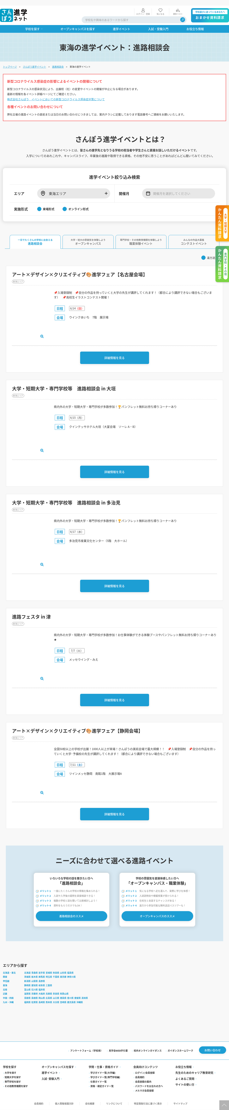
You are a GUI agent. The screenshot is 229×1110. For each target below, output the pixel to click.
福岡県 (27, 1002)
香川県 (70, 998)
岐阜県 (42, 985)
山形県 (63, 972)
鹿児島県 (71, 1002)
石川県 (35, 989)
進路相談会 (58, 61)
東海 (5, 985)
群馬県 (42, 977)
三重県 (49, 985)
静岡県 (27, 985)
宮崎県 (63, 1002)
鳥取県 (27, 998)
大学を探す (10, 1073)
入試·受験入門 (51, 1079)
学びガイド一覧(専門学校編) (105, 1077)
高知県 (85, 998)
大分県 (56, 1002)
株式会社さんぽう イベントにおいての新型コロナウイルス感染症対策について (56, 93)
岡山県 (42, 998)
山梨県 (35, 981)
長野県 (42, 981)
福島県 (70, 972)
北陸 (5, 989)
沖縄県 (80, 1002)
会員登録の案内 (143, 1082)
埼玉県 (49, 977)
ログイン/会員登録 (145, 1073)
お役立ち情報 (183, 1067)
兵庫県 (49, 994)
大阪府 (42, 994)
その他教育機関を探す (16, 1086)
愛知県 (35, 985)
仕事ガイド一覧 (99, 1082)
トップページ (10, 61)
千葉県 (56, 977)
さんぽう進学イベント (34, 61)
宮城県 (49, 972)
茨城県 (27, 977)
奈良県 (56, 994)
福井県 (42, 989)
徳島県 (63, 998)
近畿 (5, 994)
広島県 (49, 998)
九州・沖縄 (8, 1002)
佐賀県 (35, 1002)
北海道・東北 (9, 972)
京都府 (35, 994)
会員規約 (139, 1077)
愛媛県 (78, 998)
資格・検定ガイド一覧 (102, 1086)
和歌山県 (64, 994)
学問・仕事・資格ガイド (104, 1067)
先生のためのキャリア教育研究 (194, 1073)
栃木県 (35, 977)
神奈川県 (71, 977)
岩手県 (42, 972)
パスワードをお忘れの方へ (149, 1086)
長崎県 (42, 1002)
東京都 (63, 977)
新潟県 (27, 981)
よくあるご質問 (184, 1079)
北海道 (27, 972)
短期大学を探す (13, 1077)
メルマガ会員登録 (144, 1091)
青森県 (35, 972)
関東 (5, 977)
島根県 (35, 998)
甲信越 (6, 981)
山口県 (56, 998)
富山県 (27, 989)
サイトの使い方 (184, 1085)
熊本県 (49, 1002)
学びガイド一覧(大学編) (103, 1073)
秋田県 (56, 972)
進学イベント (50, 1073)
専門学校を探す (13, 1082)
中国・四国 (8, 998)
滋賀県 (27, 994)
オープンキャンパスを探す (58, 1067)
